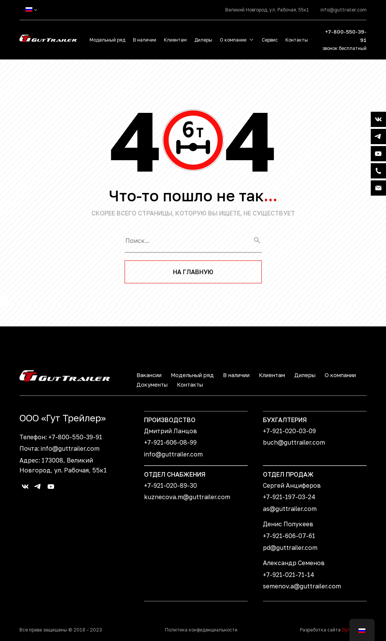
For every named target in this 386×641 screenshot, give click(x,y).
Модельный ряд (107, 40)
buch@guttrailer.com (294, 442)
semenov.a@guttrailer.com (302, 586)
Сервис (270, 40)
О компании (233, 40)
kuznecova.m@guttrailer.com (187, 497)
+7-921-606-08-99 (170, 442)
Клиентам (175, 40)
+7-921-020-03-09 (289, 431)
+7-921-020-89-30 (170, 485)
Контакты (296, 40)
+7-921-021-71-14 (288, 574)
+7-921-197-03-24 (289, 497)
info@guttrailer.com (343, 10)
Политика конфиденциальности (201, 630)
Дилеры (203, 40)
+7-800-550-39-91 (346, 36)
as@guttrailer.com (290, 508)
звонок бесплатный (344, 48)
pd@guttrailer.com (290, 547)
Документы (152, 384)
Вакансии (149, 375)
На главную (193, 272)
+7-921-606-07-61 (289, 536)
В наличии (144, 40)
